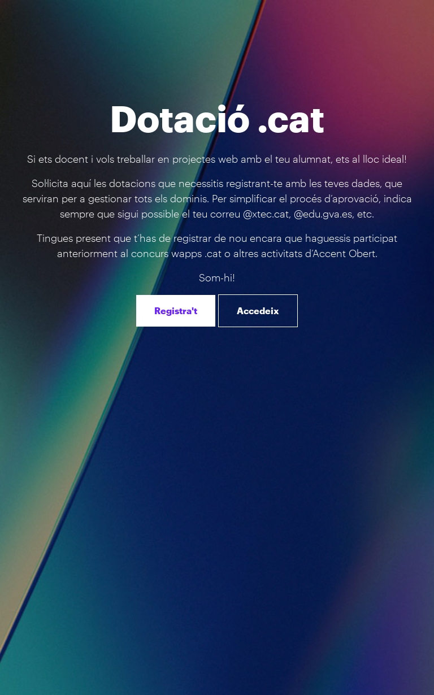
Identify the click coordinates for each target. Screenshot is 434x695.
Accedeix (258, 310)
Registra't (175, 310)
